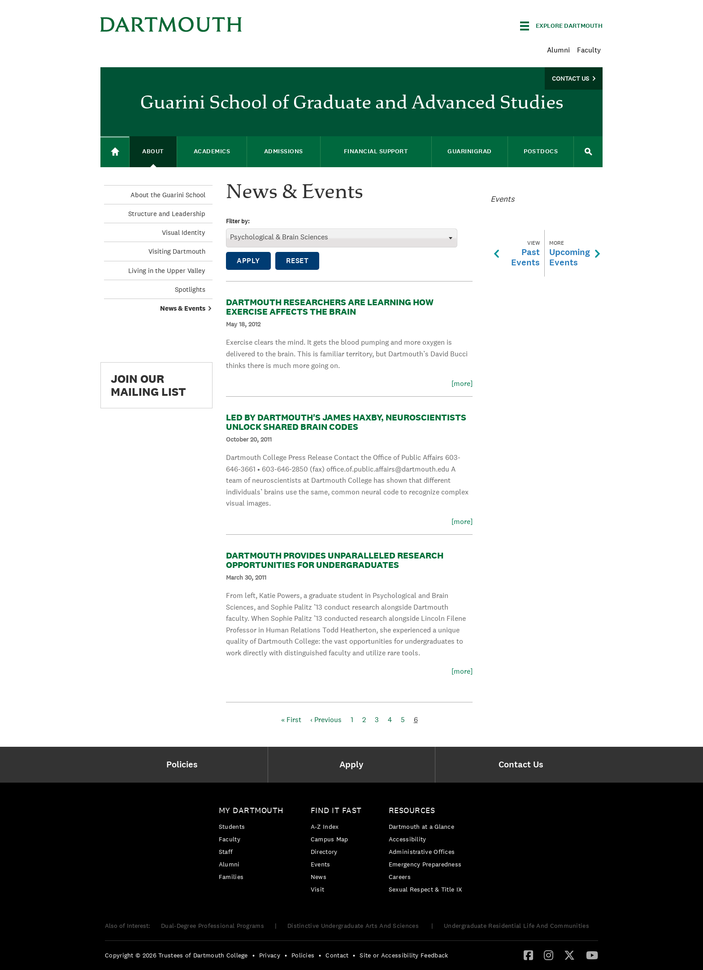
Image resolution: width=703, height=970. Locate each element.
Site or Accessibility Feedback (404, 955)
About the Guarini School (167, 195)
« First (291, 719)
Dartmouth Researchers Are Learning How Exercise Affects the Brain (330, 306)
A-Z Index (325, 827)
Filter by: (238, 222)
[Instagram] (548, 954)
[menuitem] (184, 765)
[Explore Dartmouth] (561, 26)
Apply (248, 260)
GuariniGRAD (469, 151)
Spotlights (190, 289)
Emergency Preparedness (425, 864)
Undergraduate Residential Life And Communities (516, 926)
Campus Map (329, 839)
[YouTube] (592, 954)
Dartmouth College (171, 24)
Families (231, 877)
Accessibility (407, 839)
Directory (324, 852)
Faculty (589, 50)
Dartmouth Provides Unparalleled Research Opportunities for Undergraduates (334, 560)
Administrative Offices (422, 852)
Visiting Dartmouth (176, 251)
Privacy (269, 955)
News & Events (182, 308)
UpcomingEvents (574, 253)
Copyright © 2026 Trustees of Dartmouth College (176, 955)
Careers (400, 877)
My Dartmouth (251, 810)
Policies (302, 955)
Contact (336, 955)
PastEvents (517, 253)
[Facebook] (528, 954)
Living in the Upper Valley (166, 270)
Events (320, 864)
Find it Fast (336, 810)
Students (232, 827)
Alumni (558, 50)
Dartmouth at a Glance (421, 827)
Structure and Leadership (166, 213)
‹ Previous (326, 719)
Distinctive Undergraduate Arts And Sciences (354, 926)
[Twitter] (569, 954)
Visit (318, 889)
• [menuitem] (253, 955)
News (318, 877)
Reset (297, 260)
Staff (226, 852)
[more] (462, 383)
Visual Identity (183, 232)
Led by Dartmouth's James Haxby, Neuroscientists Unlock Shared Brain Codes (346, 422)
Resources (412, 810)
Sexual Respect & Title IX (425, 889)
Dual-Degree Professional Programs (212, 926)
